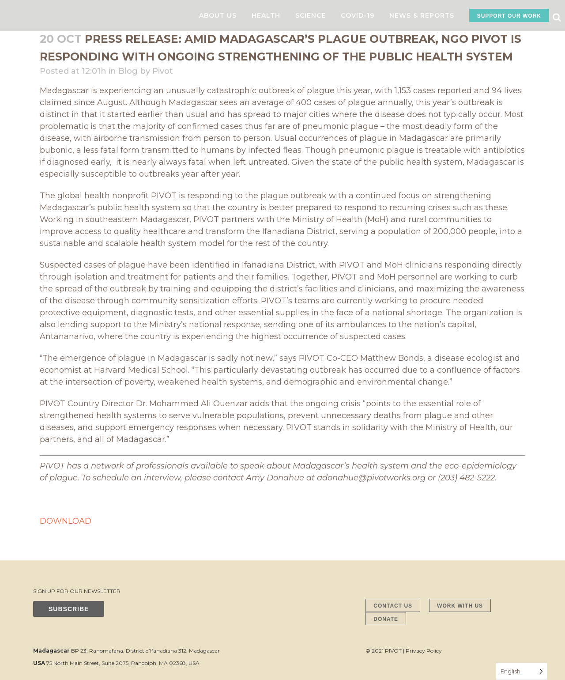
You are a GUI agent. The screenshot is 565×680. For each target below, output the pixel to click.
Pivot (162, 71)
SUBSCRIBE (69, 608)
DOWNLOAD (65, 521)
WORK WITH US (460, 606)
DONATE (385, 619)
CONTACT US (392, 606)
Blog (128, 71)
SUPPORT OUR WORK (509, 16)
